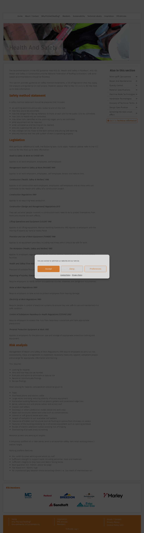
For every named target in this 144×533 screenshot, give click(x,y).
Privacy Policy (77, 275)
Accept (48, 269)
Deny (72, 269)
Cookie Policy (65, 275)
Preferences (95, 269)
